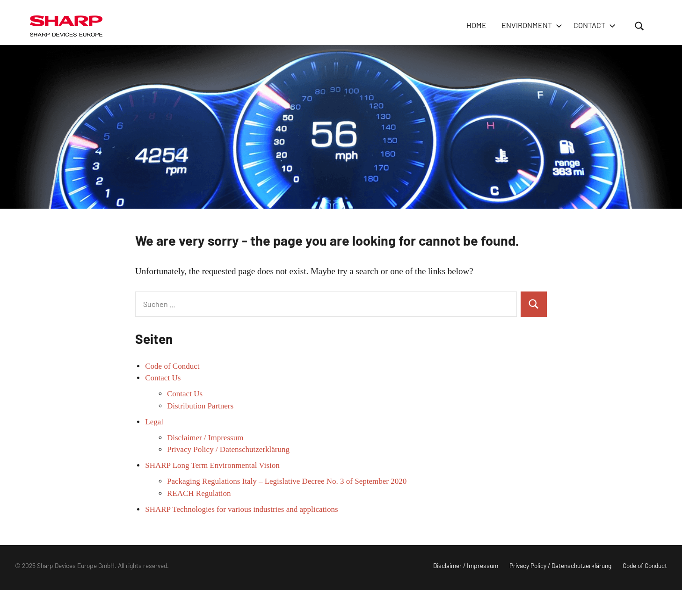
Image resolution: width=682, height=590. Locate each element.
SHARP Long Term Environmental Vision (212, 465)
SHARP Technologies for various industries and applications (241, 509)
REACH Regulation (199, 493)
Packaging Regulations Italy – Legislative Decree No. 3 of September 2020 (286, 481)
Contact (592, 25)
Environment (530, 25)
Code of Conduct (172, 366)
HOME (476, 25)
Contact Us (163, 377)
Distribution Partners (200, 405)
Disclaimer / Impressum (205, 437)
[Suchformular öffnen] (639, 26)
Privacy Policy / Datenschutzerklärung (228, 449)
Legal (154, 421)
